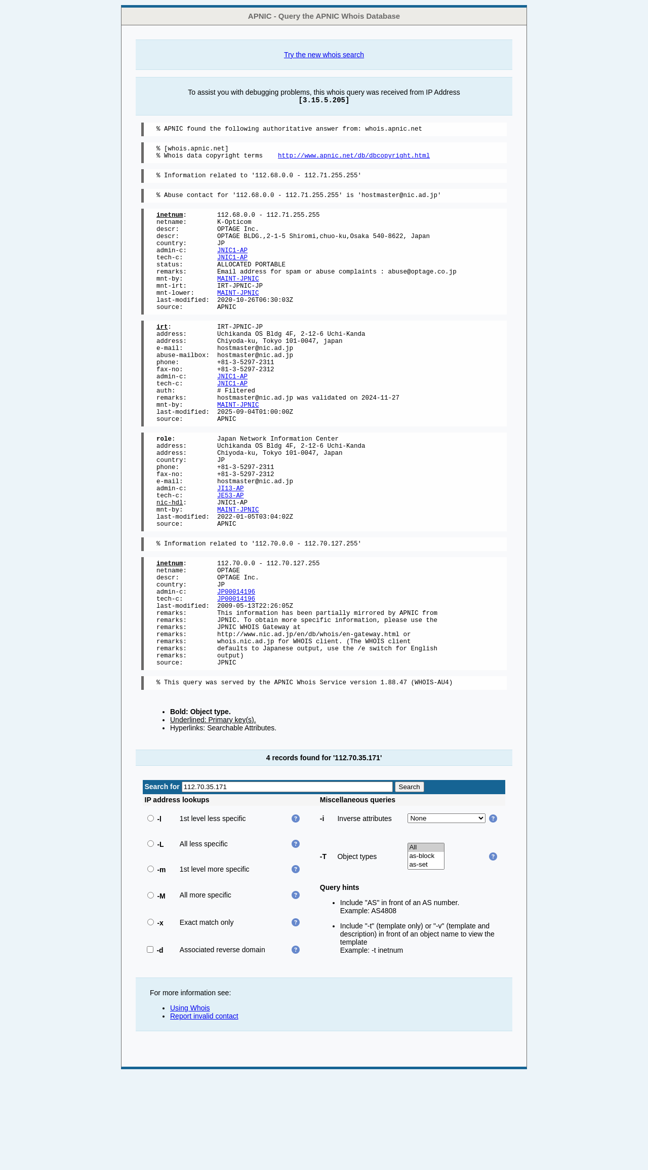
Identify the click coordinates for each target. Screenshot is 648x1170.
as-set (426, 960)
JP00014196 (236, 670)
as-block (426, 952)
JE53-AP (230, 559)
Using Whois (190, 1104)
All (426, 943)
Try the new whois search (324, 55)
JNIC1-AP (232, 266)
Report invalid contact (204, 1112)
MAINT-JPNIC (238, 301)
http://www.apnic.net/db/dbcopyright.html (354, 159)
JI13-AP (230, 550)
